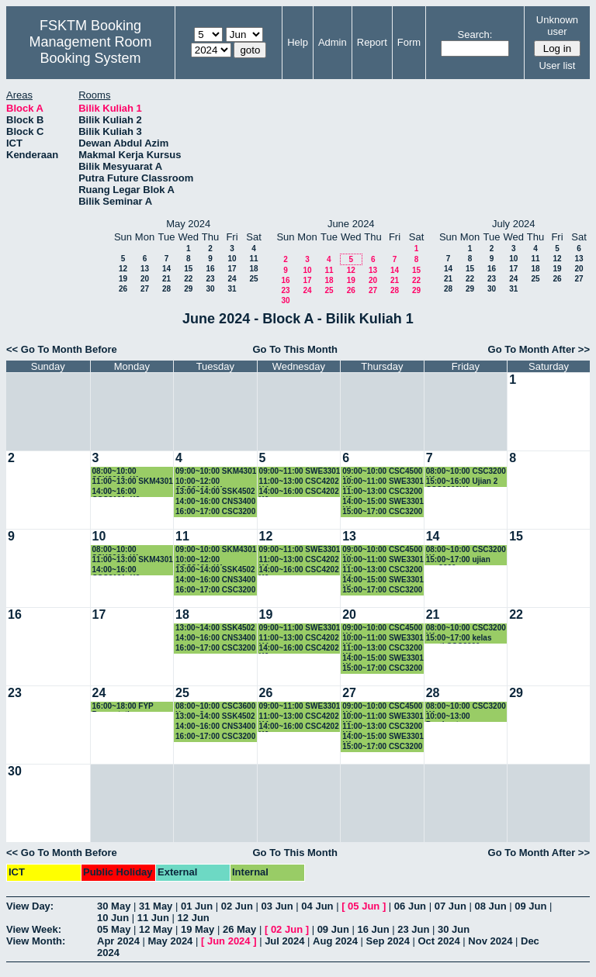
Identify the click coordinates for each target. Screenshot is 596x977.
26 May (239, 929)
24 (231, 278)
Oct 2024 (438, 941)
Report (372, 42)
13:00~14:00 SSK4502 (215, 491)
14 (166, 268)
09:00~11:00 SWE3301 (300, 471)
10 (231, 258)
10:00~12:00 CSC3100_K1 (199, 482)
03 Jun (277, 906)
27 (144, 289)
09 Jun (530, 906)
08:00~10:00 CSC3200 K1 (466, 472)
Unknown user (557, 25)
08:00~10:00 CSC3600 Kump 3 (215, 707)
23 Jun (413, 929)
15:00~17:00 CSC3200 (382, 511)
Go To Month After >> (539, 349)
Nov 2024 (490, 941)
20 (144, 278)
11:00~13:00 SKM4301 (132, 481)
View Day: (30, 906)
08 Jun (490, 906)
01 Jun (197, 906)
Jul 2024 (284, 941)
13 (144, 268)
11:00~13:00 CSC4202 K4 (299, 482)
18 (253, 268)
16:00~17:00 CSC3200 (215, 511)
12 (123, 268)
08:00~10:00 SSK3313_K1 (116, 472)
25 (253, 278)
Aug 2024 (335, 941)
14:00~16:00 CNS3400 (215, 501)
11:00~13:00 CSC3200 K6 (382, 492)
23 (210, 278)
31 (231, 289)
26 (123, 289)
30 (210, 289)
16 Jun (373, 929)
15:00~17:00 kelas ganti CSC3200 (459, 638)
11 (253, 258)
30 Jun (454, 929)
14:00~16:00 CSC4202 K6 (299, 492)
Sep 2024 (388, 941)
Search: (475, 34)
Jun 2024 (229, 941)
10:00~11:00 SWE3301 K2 (383, 482)
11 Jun (153, 917)
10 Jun (113, 917)
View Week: (33, 929)
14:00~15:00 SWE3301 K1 (383, 502)
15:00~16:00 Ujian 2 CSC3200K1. (462, 482)
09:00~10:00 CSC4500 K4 (382, 472)
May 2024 (170, 941)
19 (123, 278)
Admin (332, 42)
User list (557, 65)
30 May (113, 906)
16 (210, 268)
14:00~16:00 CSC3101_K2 (116, 492)
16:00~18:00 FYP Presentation (123, 707)
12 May (155, 929)
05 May (113, 929)
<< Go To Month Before (61, 349)
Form (409, 42)
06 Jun (410, 906)
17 (231, 268)
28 (166, 289)
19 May (197, 929)
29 (188, 289)
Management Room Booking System (90, 50)
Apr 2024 (118, 941)
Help (297, 42)
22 (188, 278)
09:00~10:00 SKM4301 (215, 471)
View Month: (35, 941)
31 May (155, 906)
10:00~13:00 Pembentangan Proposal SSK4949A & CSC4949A (467, 717)
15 (188, 268)
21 (166, 278)
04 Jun (317, 906)
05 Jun (363, 906)
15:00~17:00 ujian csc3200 (458, 560)
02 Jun (237, 906)
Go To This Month (295, 349)
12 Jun (194, 917)
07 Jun (450, 906)
